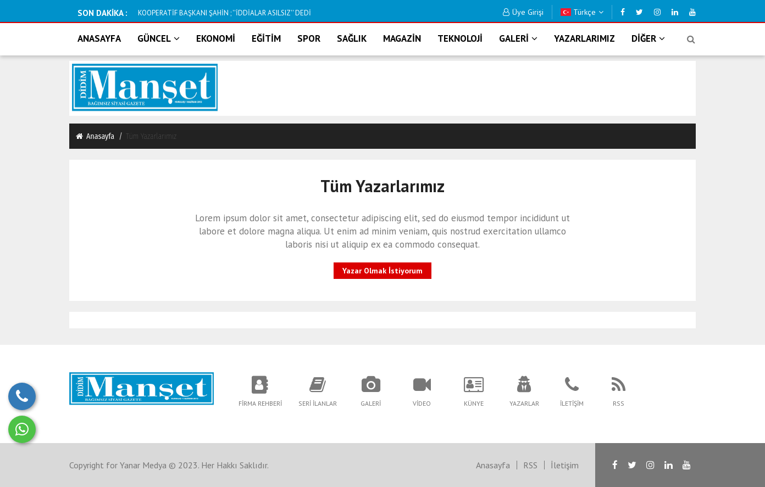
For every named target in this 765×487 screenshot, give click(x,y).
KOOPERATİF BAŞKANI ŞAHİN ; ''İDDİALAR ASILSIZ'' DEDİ (224, 13)
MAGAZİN (402, 38)
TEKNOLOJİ (460, 38)
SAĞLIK (352, 38)
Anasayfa (94, 136)
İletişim (565, 465)
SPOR (308, 38)
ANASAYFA (99, 38)
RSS (530, 465)
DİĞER (648, 38)
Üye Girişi (523, 12)
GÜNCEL (158, 38)
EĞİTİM (266, 38)
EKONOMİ (215, 38)
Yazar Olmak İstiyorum (382, 271)
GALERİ (518, 38)
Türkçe (582, 12)
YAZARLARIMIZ (584, 38)
